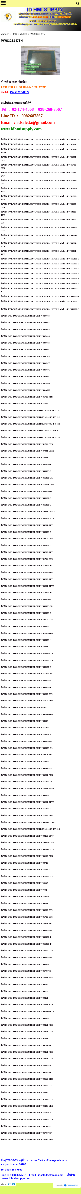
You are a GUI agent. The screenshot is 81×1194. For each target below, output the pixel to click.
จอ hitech (22, 34)
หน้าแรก (5, 34)
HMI (14, 34)
